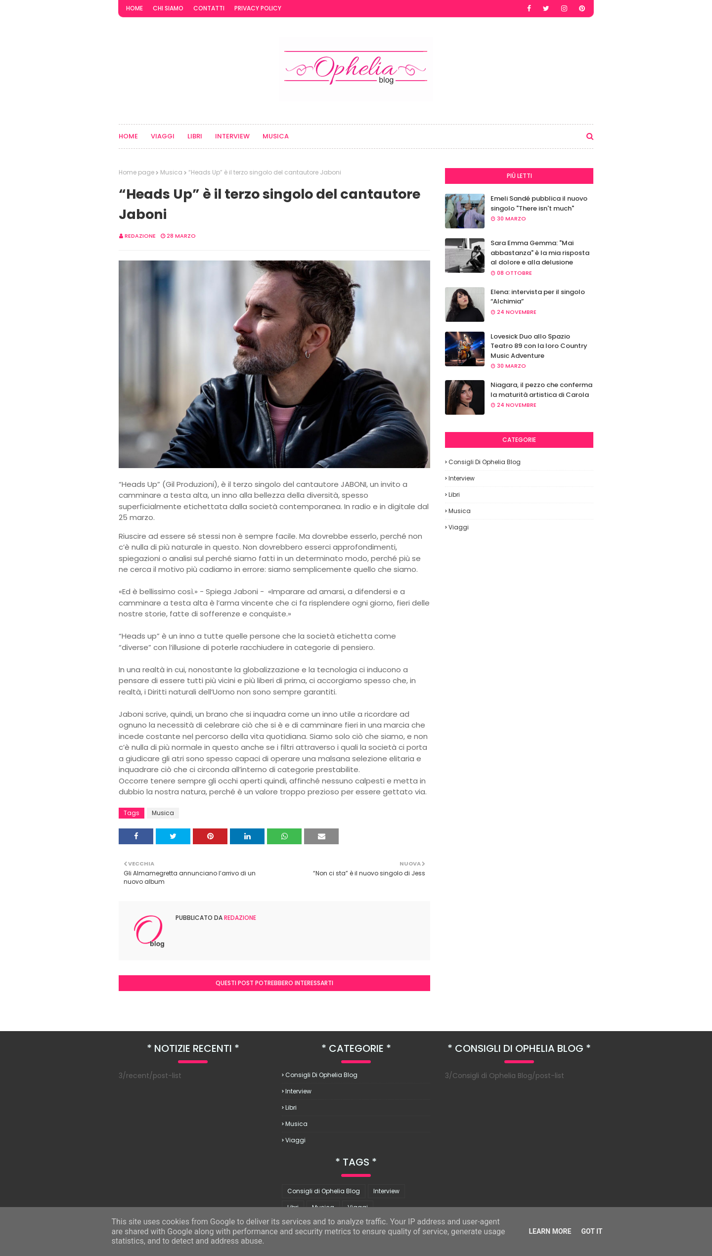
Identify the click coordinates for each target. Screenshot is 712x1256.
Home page (136, 172)
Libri (454, 494)
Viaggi (458, 527)
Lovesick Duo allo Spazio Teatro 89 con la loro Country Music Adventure (538, 346)
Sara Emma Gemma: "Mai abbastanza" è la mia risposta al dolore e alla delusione (539, 252)
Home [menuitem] (128, 136)
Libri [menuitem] (194, 136)
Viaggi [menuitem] (163, 136)
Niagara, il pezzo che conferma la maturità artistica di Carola (541, 389)
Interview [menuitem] (232, 136)
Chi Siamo (168, 8)
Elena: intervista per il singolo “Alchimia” (537, 296)
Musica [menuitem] (276, 136)
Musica (171, 172)
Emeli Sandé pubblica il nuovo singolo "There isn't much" (538, 203)
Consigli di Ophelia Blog (484, 462)
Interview (461, 478)
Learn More (550, 1231)
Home (134, 8)
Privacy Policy (257, 8)
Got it (591, 1231)
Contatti (208, 8)
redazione (140, 236)
